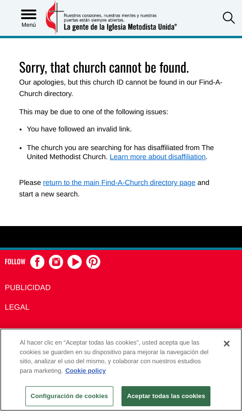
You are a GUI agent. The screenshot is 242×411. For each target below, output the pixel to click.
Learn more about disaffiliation (158, 157)
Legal (17, 307)
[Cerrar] (226, 343)
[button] (229, 19)
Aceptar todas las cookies (166, 396)
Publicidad (28, 288)
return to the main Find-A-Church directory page (119, 183)
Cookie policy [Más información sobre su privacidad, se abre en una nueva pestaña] (86, 370)
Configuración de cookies (69, 396)
